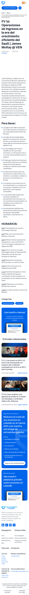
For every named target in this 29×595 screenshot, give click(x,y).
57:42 (3, 272)
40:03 (3, 260)
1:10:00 (4, 284)
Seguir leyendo (22, 373)
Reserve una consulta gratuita (14, 463)
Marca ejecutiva (6, 540)
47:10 (3, 266)
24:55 (3, 250)
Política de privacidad (22, 591)
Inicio (3, 13)
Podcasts (4, 53)
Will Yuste (15, 51)
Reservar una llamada (20, 538)
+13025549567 (15, 556)
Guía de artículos (8, 303)
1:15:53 (4, 290)
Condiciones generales (7, 591)
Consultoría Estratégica (9, 7)
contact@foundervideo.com (20, 571)
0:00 (3, 228)
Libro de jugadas (19, 535)
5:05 (3, 234)
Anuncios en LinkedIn (7, 538)
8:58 (3, 240)
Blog (8, 13)
